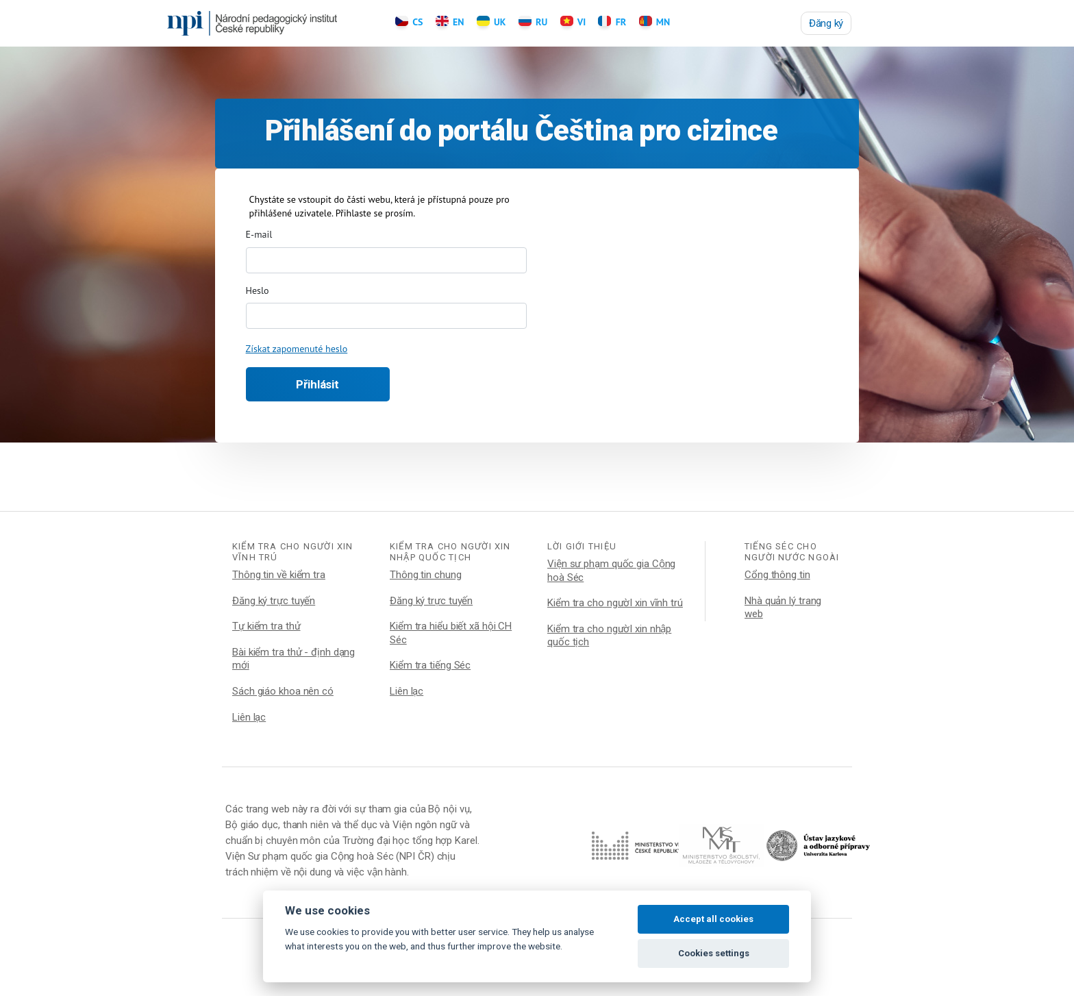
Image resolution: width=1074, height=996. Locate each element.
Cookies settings (713, 953)
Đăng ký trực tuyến (273, 601)
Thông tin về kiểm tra (278, 575)
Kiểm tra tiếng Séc (430, 665)
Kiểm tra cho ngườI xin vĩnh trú (615, 603)
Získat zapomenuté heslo (297, 349)
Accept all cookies (713, 919)
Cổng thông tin (777, 575)
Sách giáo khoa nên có (283, 691)
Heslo (257, 290)
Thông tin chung (426, 575)
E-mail (259, 234)
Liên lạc (249, 717)
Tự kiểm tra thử (266, 626)
